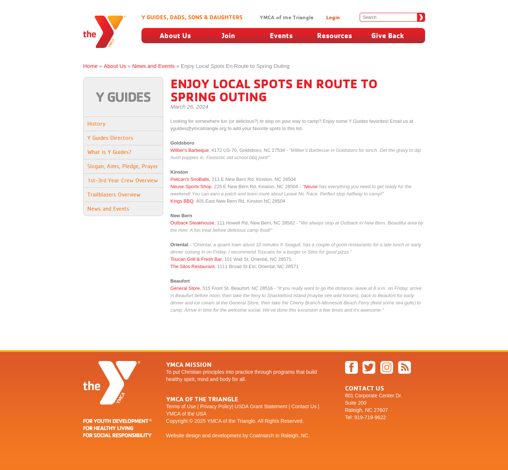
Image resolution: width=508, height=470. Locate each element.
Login (333, 17)
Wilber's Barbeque (190, 150)
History (96, 123)
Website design (183, 435)
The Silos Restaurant (193, 266)
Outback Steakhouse (193, 223)
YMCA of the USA (186, 414)
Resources (334, 35)
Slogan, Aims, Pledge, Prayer (122, 166)
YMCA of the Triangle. (231, 421)
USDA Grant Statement (261, 406)
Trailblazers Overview (113, 194)
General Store (185, 288)
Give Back (387, 35)
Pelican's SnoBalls (190, 179)
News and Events (153, 66)
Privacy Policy (216, 406)
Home (90, 66)
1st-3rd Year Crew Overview (122, 180)
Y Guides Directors (110, 137)
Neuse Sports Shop (191, 186)
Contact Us (303, 406)
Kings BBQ (182, 201)
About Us (175, 35)
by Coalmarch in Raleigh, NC (275, 435)
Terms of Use (181, 406)
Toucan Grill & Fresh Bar (196, 259)
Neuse (311, 186)
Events (281, 35)
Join (228, 35)
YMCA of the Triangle (286, 17)
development (226, 435)
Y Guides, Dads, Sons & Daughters (192, 17)
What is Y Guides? (109, 152)
